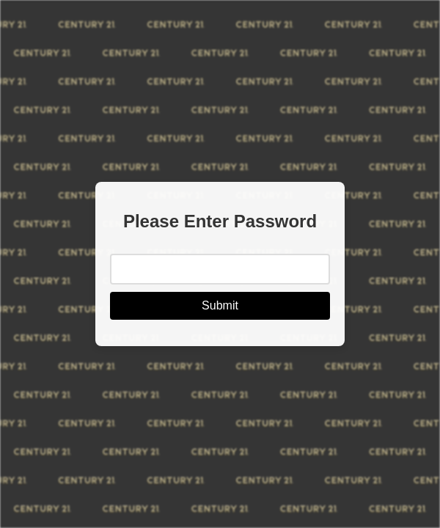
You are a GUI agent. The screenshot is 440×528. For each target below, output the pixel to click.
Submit (220, 305)
